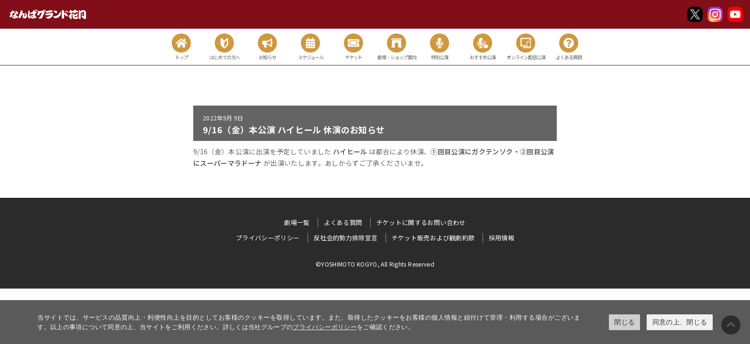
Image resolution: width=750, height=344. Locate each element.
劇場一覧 (296, 222)
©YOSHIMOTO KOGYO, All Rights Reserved (375, 264)
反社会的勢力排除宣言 (346, 237)
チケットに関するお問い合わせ (421, 222)
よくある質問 (343, 222)
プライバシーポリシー (325, 327)
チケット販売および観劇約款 (433, 237)
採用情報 (501, 237)
